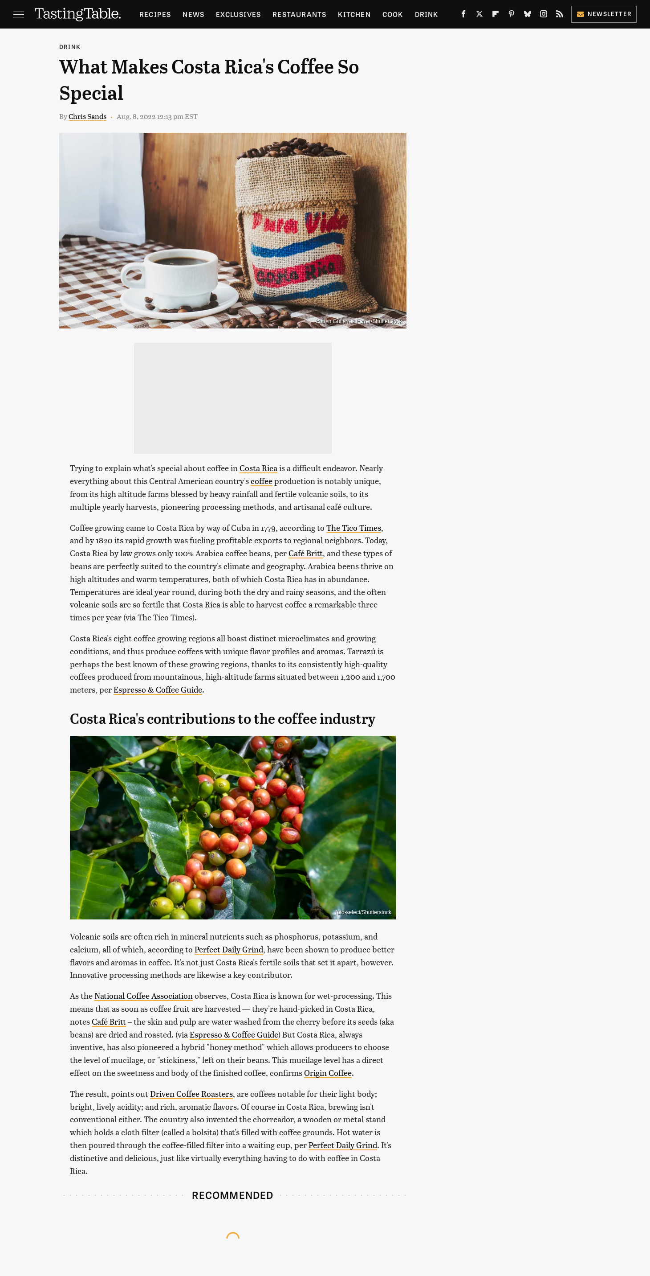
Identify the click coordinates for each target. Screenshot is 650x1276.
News (193, 14)
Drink (427, 14)
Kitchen (354, 14)
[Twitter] (479, 15)
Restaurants (299, 14)
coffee (261, 480)
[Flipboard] (495, 15)
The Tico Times (353, 527)
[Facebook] (463, 15)
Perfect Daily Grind (229, 949)
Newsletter (604, 13)
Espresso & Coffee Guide (158, 689)
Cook (392, 14)
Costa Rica (258, 467)
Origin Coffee (328, 1072)
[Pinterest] (511, 15)
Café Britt (305, 552)
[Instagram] (543, 15)
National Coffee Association (143, 995)
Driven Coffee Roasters (191, 1093)
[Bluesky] (527, 15)
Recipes (155, 14)
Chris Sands (87, 116)
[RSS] (559, 15)
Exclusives (238, 14)
